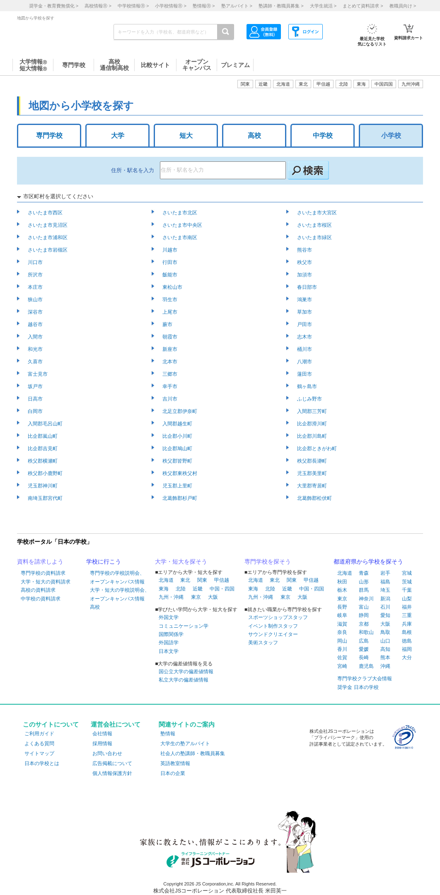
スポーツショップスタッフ (278, 617)
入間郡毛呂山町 (46, 424)
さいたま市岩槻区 (48, 250)
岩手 (385, 573)
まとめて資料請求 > (363, 5)
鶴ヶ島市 (307, 386)
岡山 (342, 641)
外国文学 (169, 617)
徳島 (407, 641)
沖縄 (385, 666)
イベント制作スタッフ (273, 626)
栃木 (342, 590)
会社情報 (102, 734)
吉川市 (170, 399)
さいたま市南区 (180, 237)
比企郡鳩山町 (177, 448)
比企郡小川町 (177, 436)
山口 (385, 641)
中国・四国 (222, 589)
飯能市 (170, 275)
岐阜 (342, 615)
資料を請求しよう (40, 561)
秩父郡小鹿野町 (46, 473)
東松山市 (173, 287)
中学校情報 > (133, 5)
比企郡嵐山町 (43, 436)
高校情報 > (98, 5)
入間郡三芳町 (312, 411)
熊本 (385, 657)
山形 (364, 582)
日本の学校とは (41, 763)
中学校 (323, 135)
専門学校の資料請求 (43, 573)
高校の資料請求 (38, 590)
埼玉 (385, 590)
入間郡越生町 (177, 424)
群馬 (364, 590)
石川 (385, 607)
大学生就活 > (323, 5)
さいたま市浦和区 (48, 237)
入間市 (36, 337)
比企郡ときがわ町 (317, 448)
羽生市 (170, 299)
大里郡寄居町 (312, 486)
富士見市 (38, 374)
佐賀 (342, 657)
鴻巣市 (305, 299)
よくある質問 (39, 743)
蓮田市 (305, 374)
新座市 (170, 349)
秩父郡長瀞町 (312, 461)
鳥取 (385, 632)
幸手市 (170, 386)
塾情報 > (204, 5)
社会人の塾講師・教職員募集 (192, 753)
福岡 (407, 649)
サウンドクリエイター (273, 634)
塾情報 (167, 734)
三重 (407, 615)
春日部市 (307, 287)
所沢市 (36, 275)
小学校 (391, 135)
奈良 (342, 632)
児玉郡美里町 (312, 473)
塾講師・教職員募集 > (281, 5)
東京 (196, 597)
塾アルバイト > (236, 5)
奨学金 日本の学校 (357, 687)
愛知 (385, 615)
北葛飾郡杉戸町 (180, 498)
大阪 (213, 597)
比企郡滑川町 (312, 424)
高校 (254, 135)
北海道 (283, 84)
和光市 (36, 349)
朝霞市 (170, 337)
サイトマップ (39, 753)
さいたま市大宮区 (317, 213)
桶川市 (305, 349)
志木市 (305, 337)
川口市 (36, 262)
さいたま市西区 (46, 213)
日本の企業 (172, 773)
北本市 (170, 362)
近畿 (198, 589)
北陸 (181, 589)
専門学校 (49, 135)
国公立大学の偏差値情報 (186, 671)
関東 (202, 580)
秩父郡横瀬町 (43, 461)
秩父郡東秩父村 (180, 473)
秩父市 (305, 262)
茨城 (407, 582)
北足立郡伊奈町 (180, 411)
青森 (364, 573)
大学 (117, 135)
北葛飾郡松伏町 (315, 498)
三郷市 (170, 374)
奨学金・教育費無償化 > (53, 5)
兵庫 (407, 624)
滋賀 (342, 624)
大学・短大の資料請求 (45, 582)
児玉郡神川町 (43, 486)
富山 (364, 607)
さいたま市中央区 (182, 225)
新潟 (385, 599)
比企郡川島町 (312, 436)
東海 (164, 589)
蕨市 (168, 324)
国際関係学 (171, 634)
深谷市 (36, 312)
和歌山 (366, 632)
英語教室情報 (175, 763)
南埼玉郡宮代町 (46, 498)
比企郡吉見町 (43, 448)
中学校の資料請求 (40, 599)
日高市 (36, 399)
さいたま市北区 (180, 213)
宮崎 (342, 666)
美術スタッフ (263, 642)
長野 (342, 607)
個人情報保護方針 (112, 773)
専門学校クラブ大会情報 (364, 678)
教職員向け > (402, 5)
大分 (407, 657)
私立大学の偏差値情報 (183, 680)
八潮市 (305, 362)
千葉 (407, 590)
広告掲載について (112, 763)
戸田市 (305, 324)
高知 (385, 649)
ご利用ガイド (39, 734)
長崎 (364, 657)
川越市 (170, 250)
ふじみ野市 (310, 399)
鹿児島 (366, 666)
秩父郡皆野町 (177, 461)
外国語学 (169, 642)
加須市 (305, 275)
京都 (364, 624)
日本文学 (169, 651)
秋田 (342, 582)
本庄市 (36, 287)
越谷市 (36, 324)
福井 (407, 607)
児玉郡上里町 (177, 486)
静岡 (364, 615)
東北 (185, 580)
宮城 (407, 573)
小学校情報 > (170, 5)
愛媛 (364, 649)
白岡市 (36, 411)
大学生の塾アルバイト (185, 743)
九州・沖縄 (171, 597)
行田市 (170, 262)
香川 (342, 649)
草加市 (305, 312)
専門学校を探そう (267, 561)
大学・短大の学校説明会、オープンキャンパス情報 (120, 594)
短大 (186, 135)
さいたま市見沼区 (48, 225)
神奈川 (366, 599)
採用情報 (102, 743)
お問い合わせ (107, 753)
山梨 (407, 599)
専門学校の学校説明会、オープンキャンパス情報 (117, 577)
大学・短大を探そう (181, 561)
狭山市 (36, 299)
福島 (385, 582)
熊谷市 (305, 250)
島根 (407, 632)
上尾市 (170, 312)
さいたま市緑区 (315, 237)
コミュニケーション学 (183, 626)
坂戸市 (36, 386)
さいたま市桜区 (315, 225)
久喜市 (36, 362)
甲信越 (221, 580)
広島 (364, 641)
